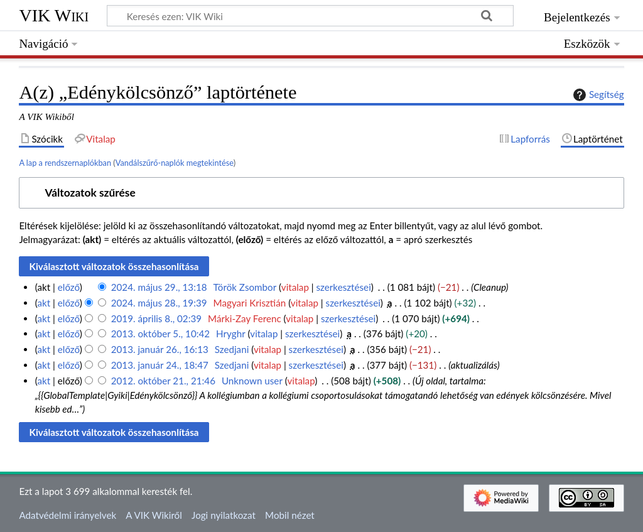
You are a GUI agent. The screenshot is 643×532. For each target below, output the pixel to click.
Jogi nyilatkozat (224, 515)
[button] (321, 193)
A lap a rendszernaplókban (65, 163)
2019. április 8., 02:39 (156, 318)
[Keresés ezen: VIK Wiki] (310, 16)
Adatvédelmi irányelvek (67, 515)
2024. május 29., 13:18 (159, 287)
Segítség (597, 95)
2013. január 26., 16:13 (159, 349)
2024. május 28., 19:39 (159, 302)
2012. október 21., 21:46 (163, 380)
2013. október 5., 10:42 (160, 333)
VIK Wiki (54, 15)
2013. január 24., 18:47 (159, 365)
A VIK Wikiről (153, 515)
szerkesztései (343, 287)
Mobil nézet (290, 515)
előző (69, 287)
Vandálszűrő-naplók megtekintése (175, 163)
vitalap (295, 287)
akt (43, 302)
